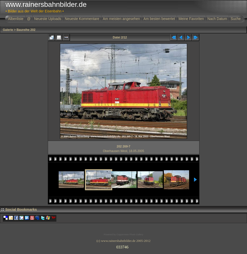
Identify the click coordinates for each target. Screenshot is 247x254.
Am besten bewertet (159, 19)
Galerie (8, 30)
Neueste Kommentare (82, 19)
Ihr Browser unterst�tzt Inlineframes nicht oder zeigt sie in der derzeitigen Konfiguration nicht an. (123, 246)
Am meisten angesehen (121, 19)
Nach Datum (217, 19)
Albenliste (16, 19)
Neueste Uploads (47, 19)
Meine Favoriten (191, 19)
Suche (236, 19)
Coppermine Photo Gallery (129, 234)
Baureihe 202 (25, 30)
